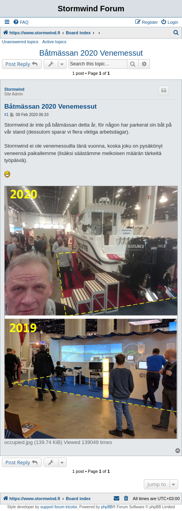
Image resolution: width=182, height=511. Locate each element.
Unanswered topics (20, 41)
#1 (6, 115)
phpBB (107, 507)
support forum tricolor (59, 507)
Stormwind (14, 89)
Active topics (54, 41)
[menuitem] (20, 22)
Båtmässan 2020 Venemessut (91, 53)
